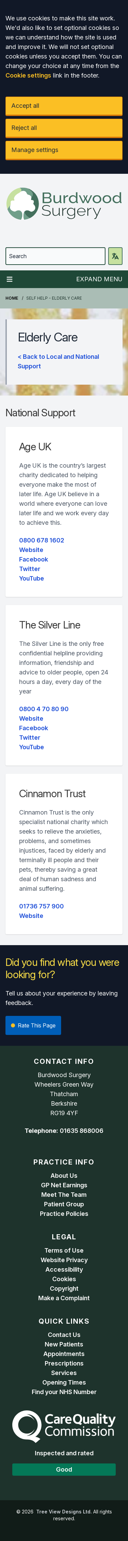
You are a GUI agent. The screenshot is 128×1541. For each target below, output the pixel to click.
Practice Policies (64, 1213)
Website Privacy (64, 1259)
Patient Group (64, 1204)
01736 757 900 (41, 906)
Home (11, 298)
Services (64, 1372)
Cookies (64, 1279)
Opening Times (64, 1382)
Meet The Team (64, 1194)
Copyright (64, 1288)
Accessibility (64, 1269)
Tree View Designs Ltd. (64, 1511)
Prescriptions (64, 1363)
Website (31, 549)
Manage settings (34, 149)
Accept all (25, 105)
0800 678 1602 (41, 540)
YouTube (31, 578)
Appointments (64, 1353)
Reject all (24, 127)
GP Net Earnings (64, 1185)
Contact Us (64, 1334)
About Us (64, 1175)
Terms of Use (64, 1250)
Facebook (33, 559)
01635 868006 (81, 1130)
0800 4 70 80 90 (44, 709)
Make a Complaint (64, 1298)
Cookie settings (28, 75)
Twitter (29, 568)
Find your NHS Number (64, 1391)
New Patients (64, 1344)
